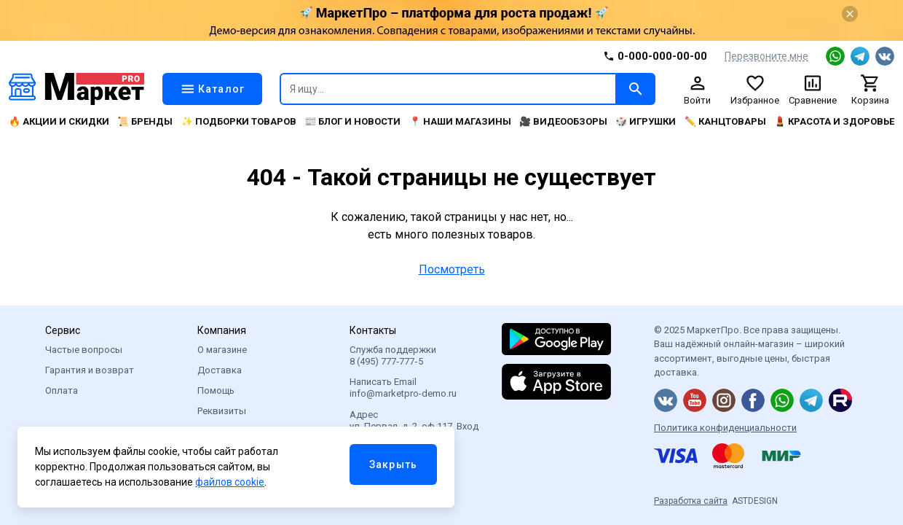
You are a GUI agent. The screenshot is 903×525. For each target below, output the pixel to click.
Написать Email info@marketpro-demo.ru (403, 387)
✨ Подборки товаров (238, 121)
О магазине (222, 349)
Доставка (219, 370)
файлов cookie (229, 482)
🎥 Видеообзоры (563, 121)
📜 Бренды (145, 121)
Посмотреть (452, 269)
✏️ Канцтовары (725, 121)
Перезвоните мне (766, 56)
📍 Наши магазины (460, 121)
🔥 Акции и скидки (59, 121)
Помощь (215, 390)
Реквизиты (221, 410)
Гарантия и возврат (89, 370)
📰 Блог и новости (352, 121)
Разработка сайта (690, 501)
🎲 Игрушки (645, 121)
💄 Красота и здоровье (834, 121)
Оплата (61, 390)
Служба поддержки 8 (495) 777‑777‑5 (393, 355)
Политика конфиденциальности (725, 427)
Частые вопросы (83, 349)
